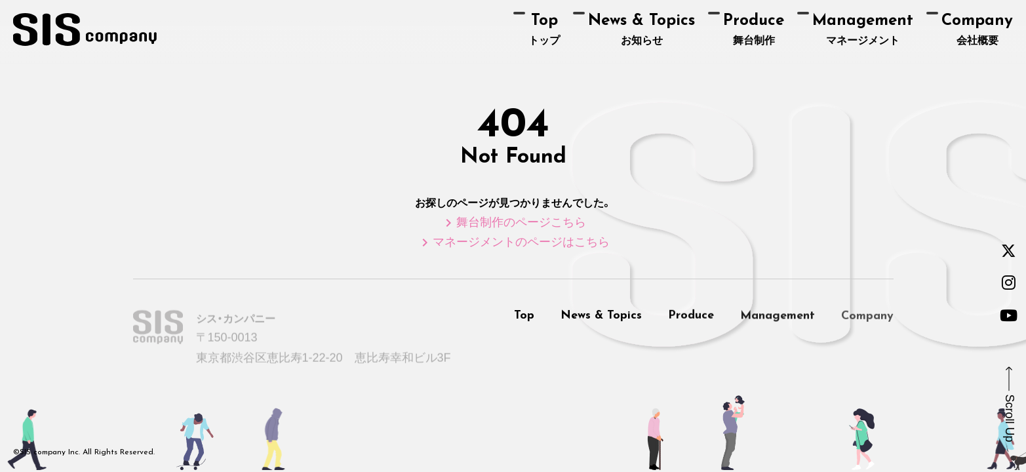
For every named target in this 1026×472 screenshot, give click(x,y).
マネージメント (862, 29)
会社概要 (977, 29)
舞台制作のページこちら (513, 222)
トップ (544, 29)
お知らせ (641, 29)
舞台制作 (753, 29)
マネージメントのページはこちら (513, 241)
